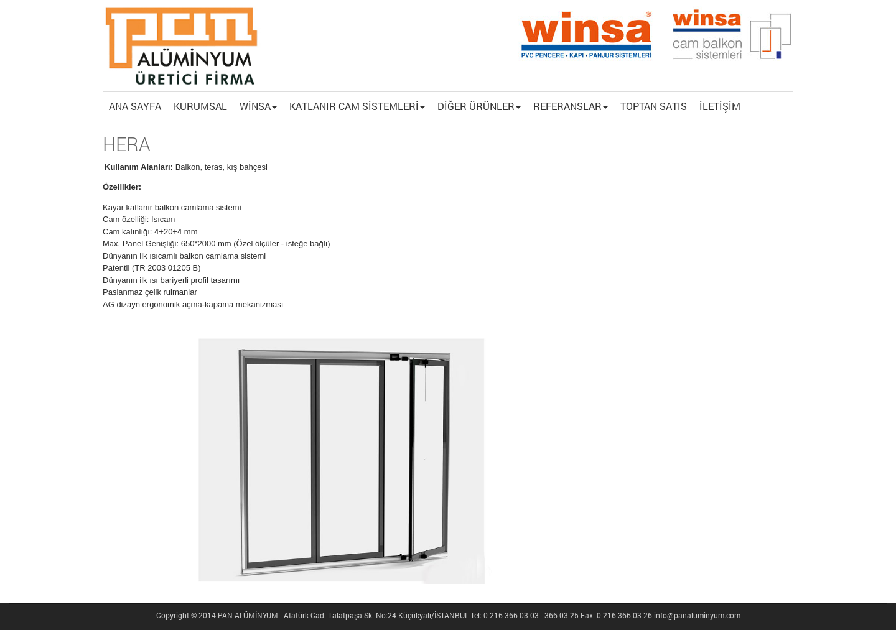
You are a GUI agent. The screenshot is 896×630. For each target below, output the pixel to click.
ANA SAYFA (135, 106)
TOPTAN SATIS (653, 106)
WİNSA (258, 106)
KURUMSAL (200, 106)
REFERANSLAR (570, 106)
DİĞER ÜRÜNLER (479, 106)
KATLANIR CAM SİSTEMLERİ (357, 106)
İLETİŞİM (719, 106)
